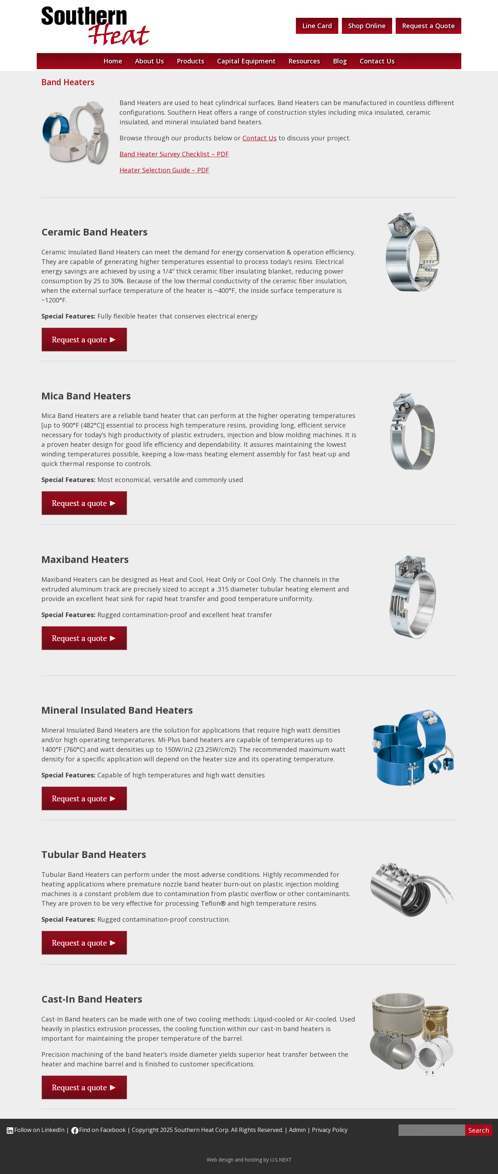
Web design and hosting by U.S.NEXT (249, 1159)
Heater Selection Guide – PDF (164, 170)
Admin (297, 1130)
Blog (340, 61)
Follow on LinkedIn (35, 1130)
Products (190, 61)
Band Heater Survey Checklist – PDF (174, 154)
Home (112, 61)
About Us (149, 61)
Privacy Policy (330, 1130)
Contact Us (377, 61)
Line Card (317, 25)
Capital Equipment (246, 61)
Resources (304, 61)
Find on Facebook (98, 1130)
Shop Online (367, 25)
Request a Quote (428, 25)
